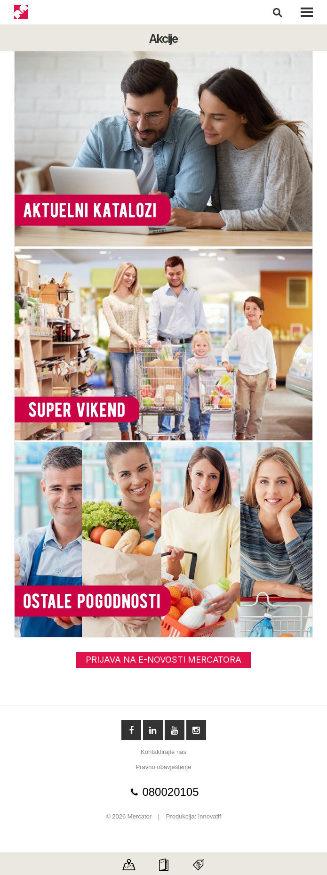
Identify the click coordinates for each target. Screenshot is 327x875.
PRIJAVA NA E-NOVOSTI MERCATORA (163, 659)
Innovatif (209, 816)
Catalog (163, 861)
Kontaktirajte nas (163, 751)
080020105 (170, 792)
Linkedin (153, 730)
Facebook (131, 730)
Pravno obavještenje (163, 766)
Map (129, 861)
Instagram (196, 730)
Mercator (21, 12)
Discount (198, 861)
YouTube (174, 730)
